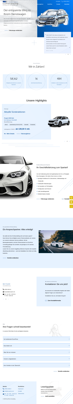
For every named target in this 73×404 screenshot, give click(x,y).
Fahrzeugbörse (39, 4)
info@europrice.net (9, 391)
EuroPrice (50, 4)
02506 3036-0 (8, 388)
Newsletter (66, 4)
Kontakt (58, 4)
